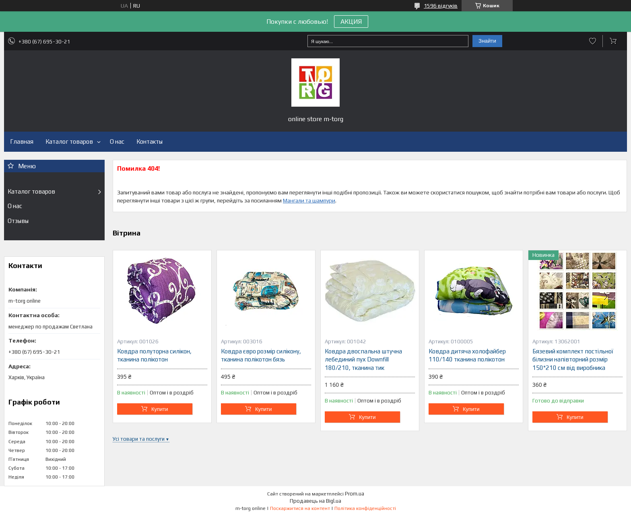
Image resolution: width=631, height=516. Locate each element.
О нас (117, 141)
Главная (21, 141)
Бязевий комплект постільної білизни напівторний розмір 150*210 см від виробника (572, 359)
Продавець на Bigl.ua (315, 501)
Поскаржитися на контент (300, 508)
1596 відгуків (441, 5)
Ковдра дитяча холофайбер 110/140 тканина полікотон (467, 355)
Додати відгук (592, 41)
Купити (159, 409)
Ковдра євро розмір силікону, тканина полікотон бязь (261, 355)
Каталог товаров (69, 141)
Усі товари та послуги (139, 439)
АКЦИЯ (351, 21)
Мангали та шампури (309, 200)
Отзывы (18, 220)
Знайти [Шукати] (487, 41)
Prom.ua (354, 494)
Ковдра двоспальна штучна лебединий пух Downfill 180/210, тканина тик (363, 359)
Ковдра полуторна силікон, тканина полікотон (154, 355)
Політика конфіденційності (365, 508)
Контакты (149, 141)
